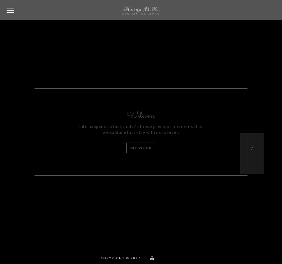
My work (141, 148)
